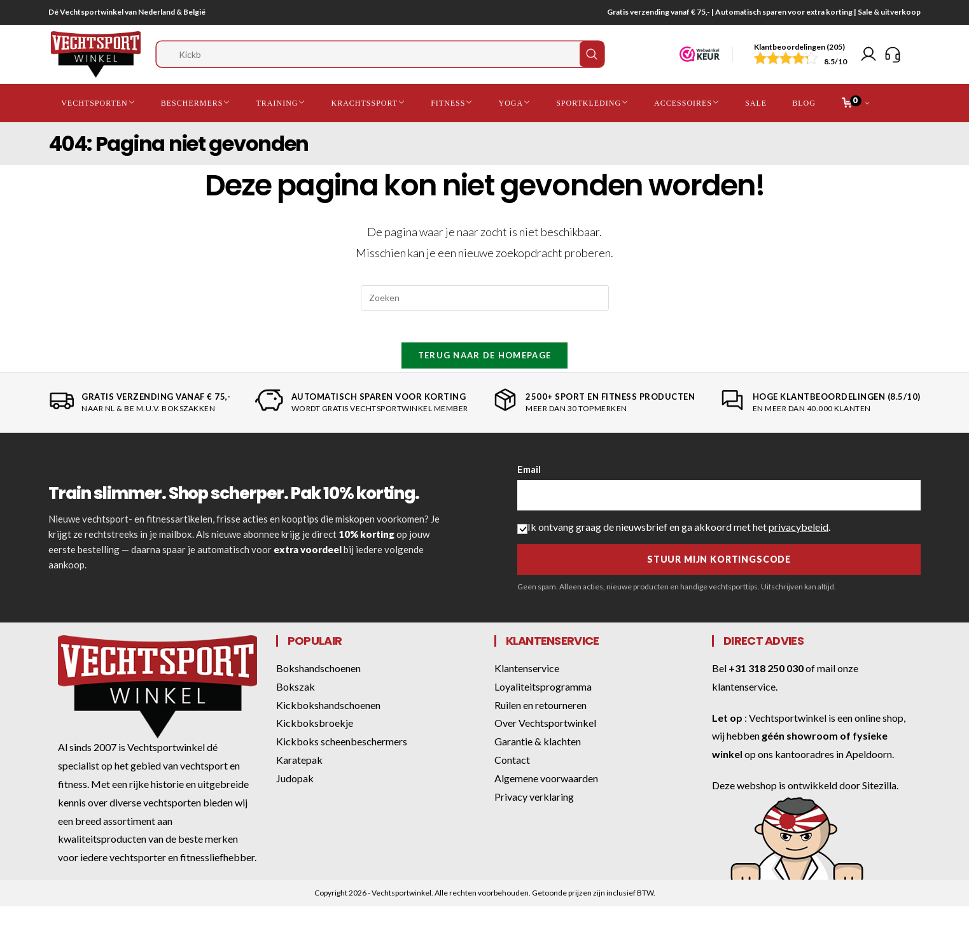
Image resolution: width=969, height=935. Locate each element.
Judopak (295, 790)
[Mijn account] (868, 57)
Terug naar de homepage (485, 367)
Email (529, 480)
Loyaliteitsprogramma (543, 698)
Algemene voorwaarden (546, 790)
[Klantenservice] (893, 57)
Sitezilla (879, 797)
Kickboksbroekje (314, 734)
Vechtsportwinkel (787, 729)
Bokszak (295, 698)
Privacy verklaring (534, 808)
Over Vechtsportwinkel (545, 734)
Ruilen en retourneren (540, 716)
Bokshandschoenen (318, 679)
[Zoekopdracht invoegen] (485, 302)
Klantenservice (526, 679)
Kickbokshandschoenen (328, 716)
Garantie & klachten (537, 753)
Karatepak (299, 771)
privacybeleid (798, 538)
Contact (512, 771)
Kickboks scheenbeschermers (341, 753)
